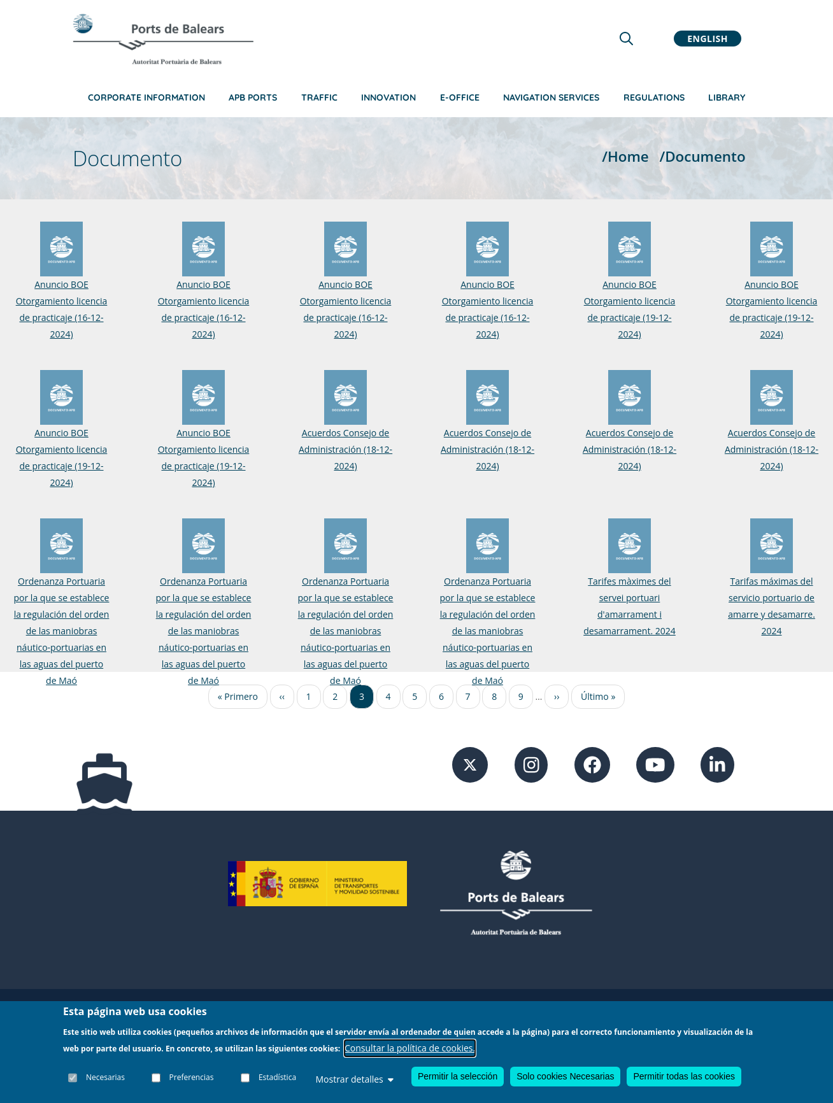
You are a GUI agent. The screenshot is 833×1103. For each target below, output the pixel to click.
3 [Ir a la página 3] (361, 696)
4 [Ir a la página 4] (388, 696)
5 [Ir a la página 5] (414, 696)
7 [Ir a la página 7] (468, 696)
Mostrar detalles (354, 1079)
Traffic (319, 97)
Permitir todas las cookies (684, 1076)
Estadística (277, 1077)
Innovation (388, 97)
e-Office (460, 97)
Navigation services (551, 97)
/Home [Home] (625, 156)
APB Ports (253, 97)
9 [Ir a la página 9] (520, 696)
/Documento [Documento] (702, 156)
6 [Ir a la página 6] (441, 696)
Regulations (654, 97)
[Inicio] (163, 38)
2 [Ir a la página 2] (335, 696)
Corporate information (146, 97)
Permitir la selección (457, 1076)
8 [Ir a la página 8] (494, 696)
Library (726, 97)
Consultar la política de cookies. (410, 1048)
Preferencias (191, 1077)
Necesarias (105, 1077)
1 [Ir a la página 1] (308, 696)
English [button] (707, 38)
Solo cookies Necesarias (565, 1076)
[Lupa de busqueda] (626, 38)
